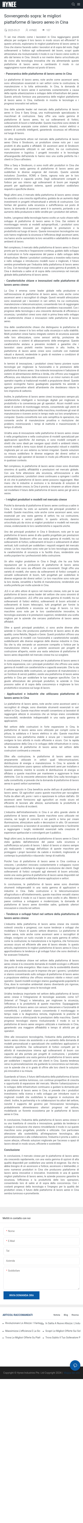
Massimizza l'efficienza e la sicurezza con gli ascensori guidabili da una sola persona (22, 1331)
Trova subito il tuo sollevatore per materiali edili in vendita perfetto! (62, 1337)
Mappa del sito (71, 1372)
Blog (66, 1315)
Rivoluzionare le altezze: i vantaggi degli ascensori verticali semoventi (24, 1323)
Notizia (56, 1315)
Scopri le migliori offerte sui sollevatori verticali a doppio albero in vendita (62, 1331)
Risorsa (75, 1315)
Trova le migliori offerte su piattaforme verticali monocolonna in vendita (22, 1337)
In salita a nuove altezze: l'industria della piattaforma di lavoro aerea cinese (62, 1323)
